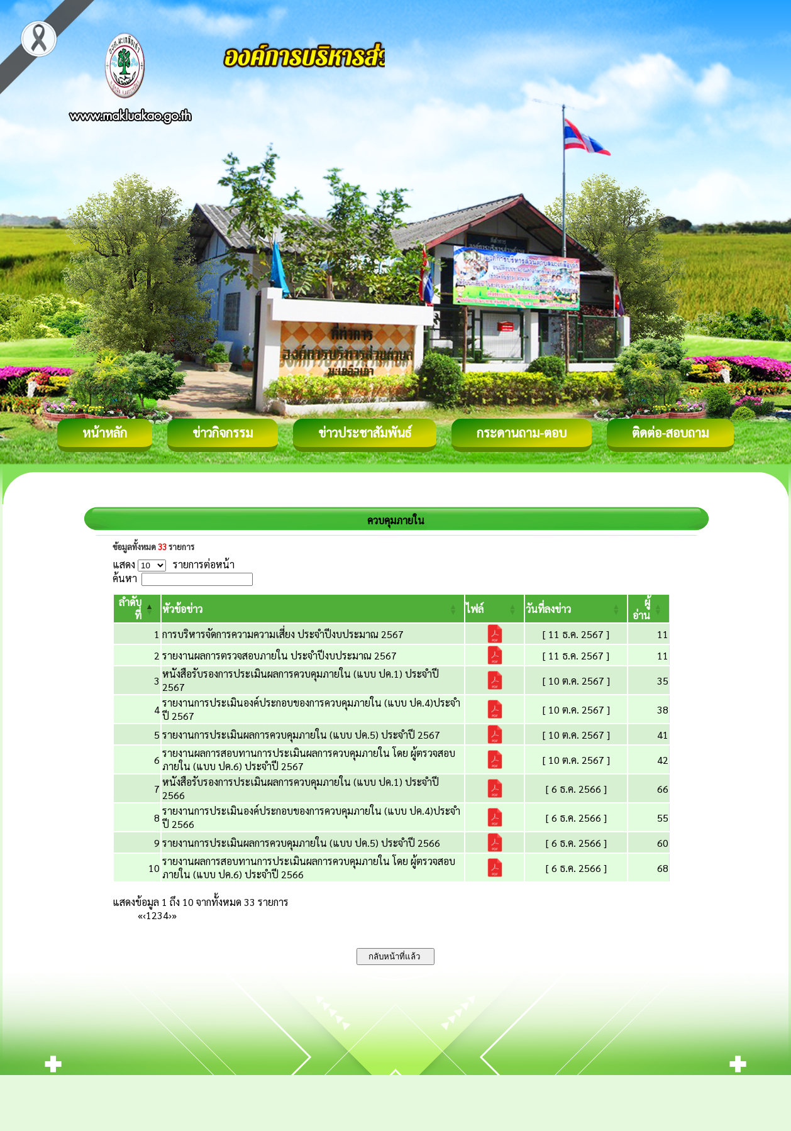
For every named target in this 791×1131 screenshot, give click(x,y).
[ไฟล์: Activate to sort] (494, 608)
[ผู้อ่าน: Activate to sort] (649, 608)
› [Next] (170, 915)
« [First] (140, 915)
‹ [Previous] (144, 915)
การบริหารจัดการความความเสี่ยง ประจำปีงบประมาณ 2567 (283, 634)
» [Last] (174, 915)
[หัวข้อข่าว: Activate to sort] (313, 608)
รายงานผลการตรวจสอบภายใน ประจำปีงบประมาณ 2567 (279, 655)
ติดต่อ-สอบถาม (670, 432)
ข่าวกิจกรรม (222, 432)
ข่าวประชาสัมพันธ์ (364, 432)
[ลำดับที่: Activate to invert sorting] (137, 608)
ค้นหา (125, 578)
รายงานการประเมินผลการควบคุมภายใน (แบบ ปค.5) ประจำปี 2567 (301, 734)
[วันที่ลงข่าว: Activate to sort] (576, 608)
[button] (182, 608)
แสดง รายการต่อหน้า (174, 564)
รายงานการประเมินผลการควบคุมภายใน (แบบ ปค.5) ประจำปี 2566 (301, 842)
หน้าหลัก (104, 432)
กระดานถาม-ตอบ (522, 432)
